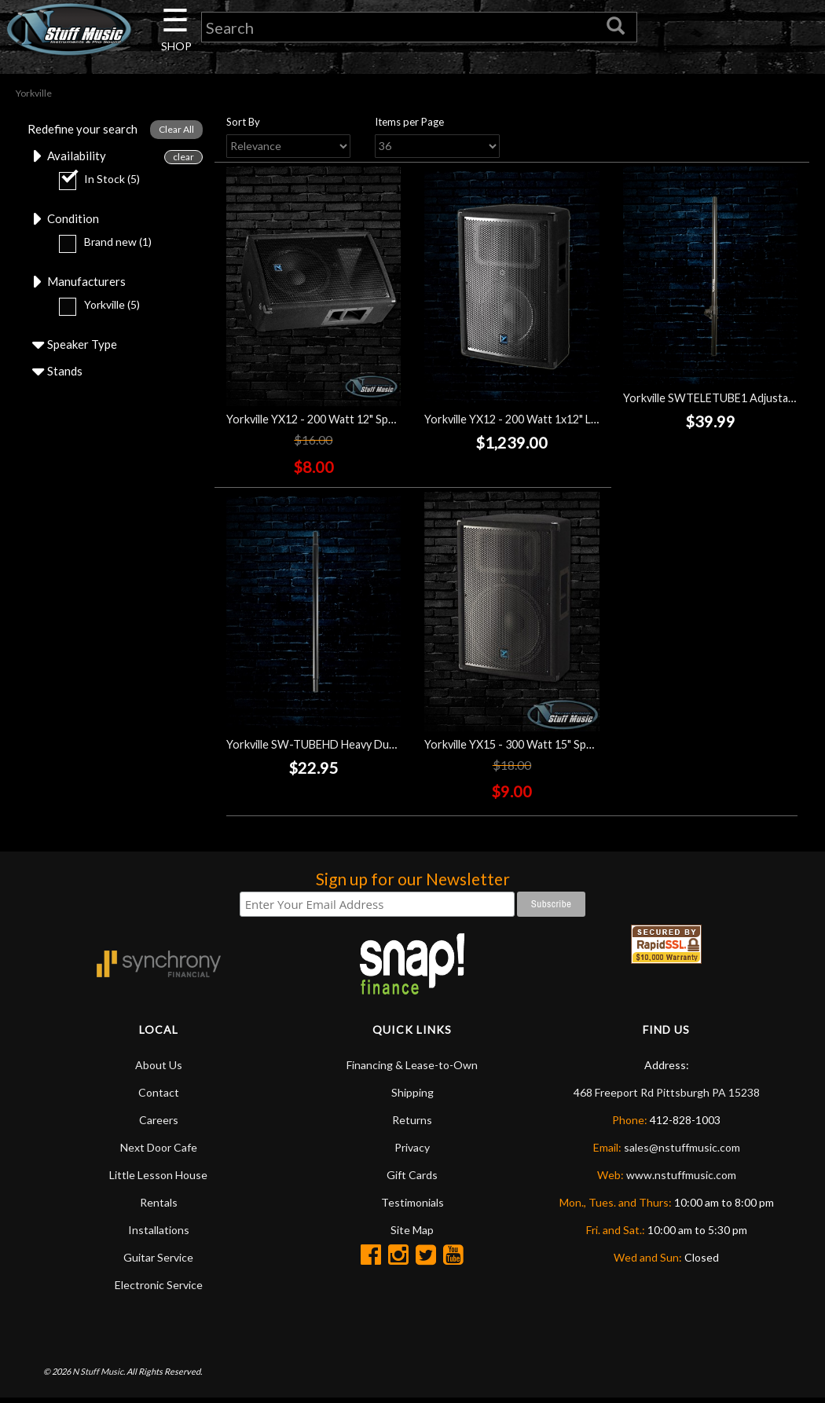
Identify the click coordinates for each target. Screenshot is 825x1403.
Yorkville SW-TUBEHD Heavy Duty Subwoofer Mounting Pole (381, 748)
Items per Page (409, 125)
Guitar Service (158, 1262)
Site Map (412, 1234)
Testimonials (412, 1207)
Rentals (159, 1207)
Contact (158, 1097)
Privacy (412, 1152)
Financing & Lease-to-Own (412, 1069)
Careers (158, 1124)
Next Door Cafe (158, 1152)
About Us (158, 1069)
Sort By (243, 125)
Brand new (98, 248)
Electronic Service (159, 1289)
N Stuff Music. (98, 1375)
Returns (412, 1124)
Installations (158, 1234)
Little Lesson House (158, 1179)
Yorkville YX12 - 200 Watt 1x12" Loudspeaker (537, 423)
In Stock (92, 184)
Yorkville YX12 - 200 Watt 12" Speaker (321, 423)
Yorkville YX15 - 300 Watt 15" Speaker (519, 748)
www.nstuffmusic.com (681, 1179)
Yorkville (92, 312)
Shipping (412, 1097)
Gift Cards (412, 1179)
